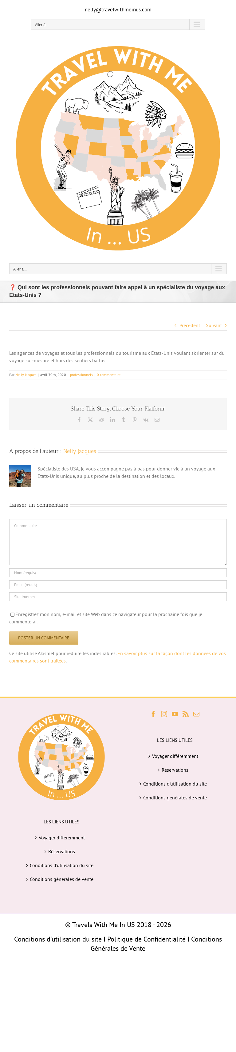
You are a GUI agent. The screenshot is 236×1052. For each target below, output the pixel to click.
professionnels (81, 374)
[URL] (118, 596)
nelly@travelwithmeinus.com (118, 9)
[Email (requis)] (118, 584)
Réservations (61, 851)
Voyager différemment (62, 837)
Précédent (189, 325)
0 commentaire (108, 374)
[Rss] (186, 714)
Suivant (214, 325)
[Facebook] (153, 714)
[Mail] (196, 714)
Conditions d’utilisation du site (61, 865)
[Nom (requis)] (118, 572)
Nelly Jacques (25, 374)
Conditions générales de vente (61, 879)
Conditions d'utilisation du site (58, 939)
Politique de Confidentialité (146, 939)
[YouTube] (175, 714)
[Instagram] (164, 714)
